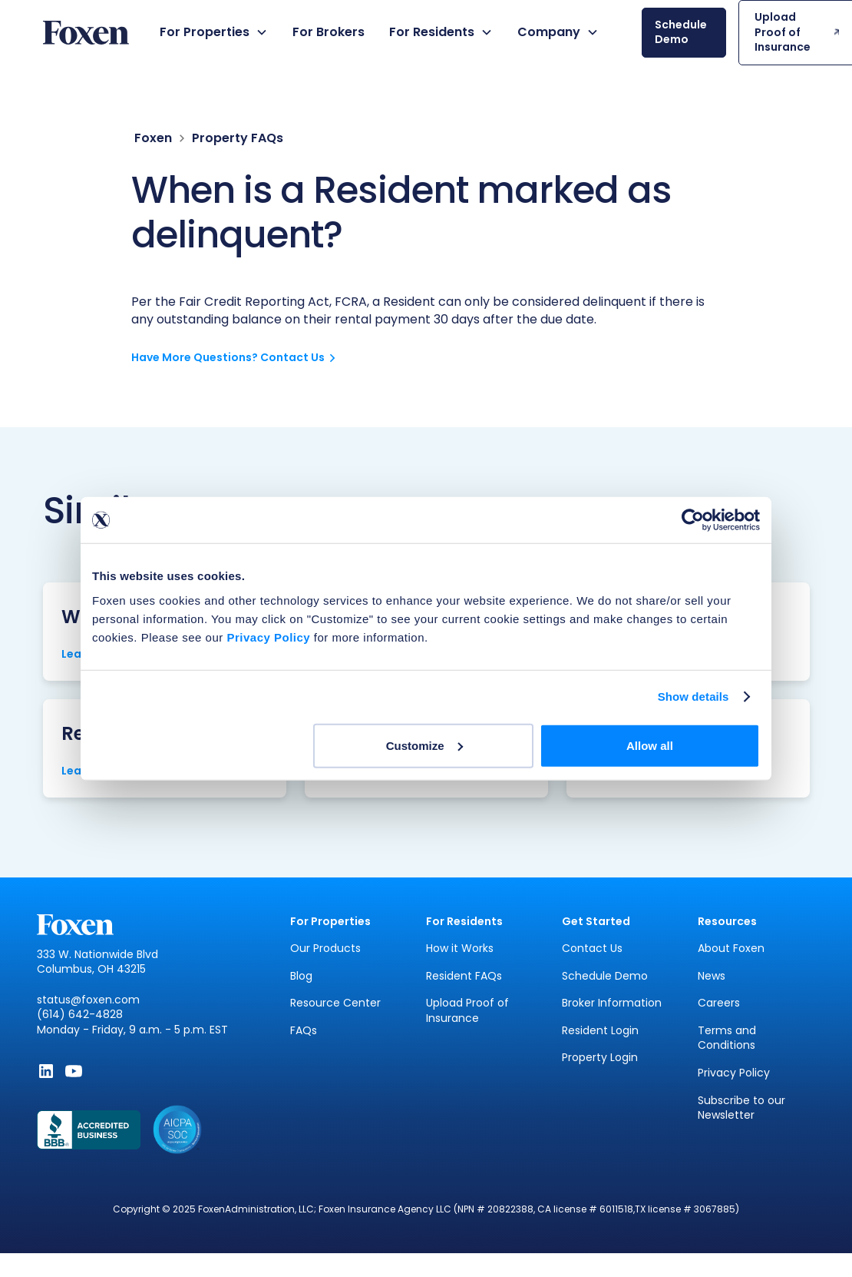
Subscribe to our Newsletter (741, 1108)
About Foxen (731, 948)
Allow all (649, 744)
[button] (213, 32)
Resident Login (600, 1030)
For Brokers (328, 32)
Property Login (600, 1057)
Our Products (325, 948)
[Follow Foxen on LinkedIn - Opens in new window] (46, 1071)
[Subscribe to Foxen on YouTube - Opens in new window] (73, 1071)
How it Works (460, 948)
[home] (86, 33)
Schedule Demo (605, 976)
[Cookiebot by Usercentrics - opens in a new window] (693, 520)
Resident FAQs (464, 976)
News (711, 976)
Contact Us (592, 948)
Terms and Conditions (727, 1038)
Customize (424, 744)
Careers (719, 1003)
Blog (301, 976)
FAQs (303, 1030)
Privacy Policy (734, 1073)
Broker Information (612, 1003)
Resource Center (335, 1003)
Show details (693, 696)
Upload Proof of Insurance (467, 1011)
